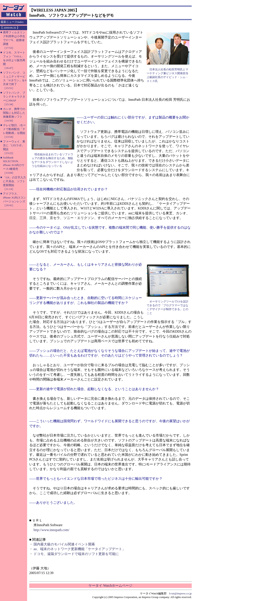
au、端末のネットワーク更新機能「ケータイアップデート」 (80, 549)
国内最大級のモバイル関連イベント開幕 (64, 544)
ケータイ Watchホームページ (110, 585)
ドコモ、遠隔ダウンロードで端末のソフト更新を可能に (76, 554)
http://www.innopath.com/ (51, 530)
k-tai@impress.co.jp (180, 593)
